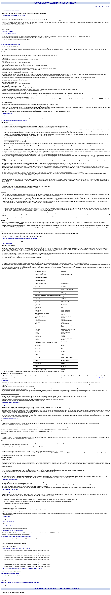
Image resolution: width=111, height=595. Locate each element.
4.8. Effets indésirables (6, 243)
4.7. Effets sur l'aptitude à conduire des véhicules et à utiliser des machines (19, 238)
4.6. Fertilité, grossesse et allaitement (10, 189)
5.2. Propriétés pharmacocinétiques (9, 418)
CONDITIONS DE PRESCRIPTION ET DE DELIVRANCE (55, 589)
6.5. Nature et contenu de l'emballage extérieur (12, 530)
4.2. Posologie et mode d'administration (10, 44)
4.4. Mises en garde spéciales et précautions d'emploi (14, 120)
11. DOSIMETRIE (5, 577)
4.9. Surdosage (4, 380)
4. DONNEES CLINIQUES (7, 31)
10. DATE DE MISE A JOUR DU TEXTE (10, 573)
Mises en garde (4, 122)
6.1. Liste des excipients (6, 492)
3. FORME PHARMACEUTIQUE (8, 27)
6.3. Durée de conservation (7, 521)
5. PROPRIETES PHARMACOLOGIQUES (10, 402)
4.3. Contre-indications (6, 113)
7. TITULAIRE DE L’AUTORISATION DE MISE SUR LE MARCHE (16, 541)
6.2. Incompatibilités (5, 516)
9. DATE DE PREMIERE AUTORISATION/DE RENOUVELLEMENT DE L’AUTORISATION (21, 568)
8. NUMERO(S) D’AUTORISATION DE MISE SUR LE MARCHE (15, 548)
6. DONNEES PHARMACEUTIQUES (9, 489)
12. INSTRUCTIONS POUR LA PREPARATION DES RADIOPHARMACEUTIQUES (20, 582)
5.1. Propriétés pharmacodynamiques (10, 405)
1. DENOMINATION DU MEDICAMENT (10, 10)
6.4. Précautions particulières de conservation (12, 525)
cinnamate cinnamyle (69, 513)
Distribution (3, 433)
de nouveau (24, 110)
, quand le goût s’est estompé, (11, 110)
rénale (93, 476)
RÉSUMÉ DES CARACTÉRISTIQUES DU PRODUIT (55, 3)
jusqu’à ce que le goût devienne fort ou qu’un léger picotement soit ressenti (44, 107)
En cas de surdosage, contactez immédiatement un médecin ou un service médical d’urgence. (23, 400)
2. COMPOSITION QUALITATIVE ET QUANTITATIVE (13, 15)
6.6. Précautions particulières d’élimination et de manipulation (16, 536)
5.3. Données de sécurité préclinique (9, 479)
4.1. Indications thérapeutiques (8, 33)
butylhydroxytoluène (6, 23)
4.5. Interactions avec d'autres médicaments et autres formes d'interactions (19, 177)
